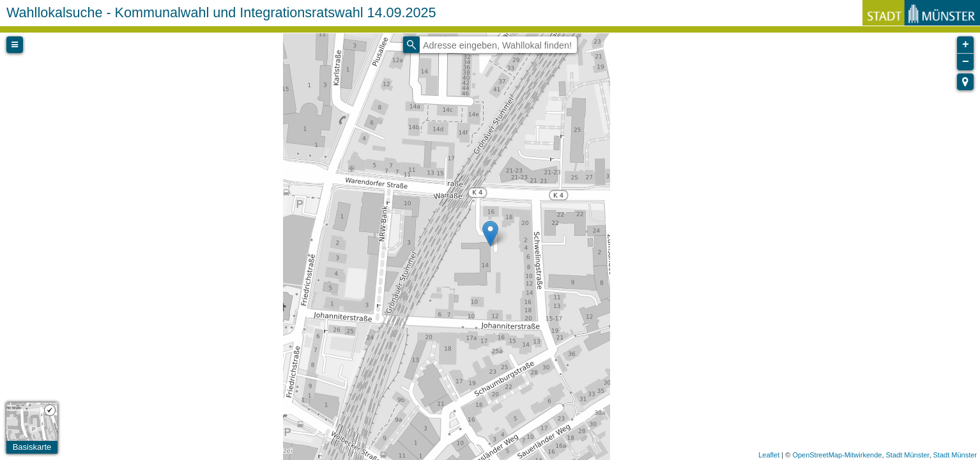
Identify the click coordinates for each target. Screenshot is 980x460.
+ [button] (965, 44)
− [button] (965, 62)
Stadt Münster (908, 455)
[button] (965, 81)
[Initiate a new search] (411, 44)
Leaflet (768, 455)
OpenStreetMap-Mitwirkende (837, 455)
